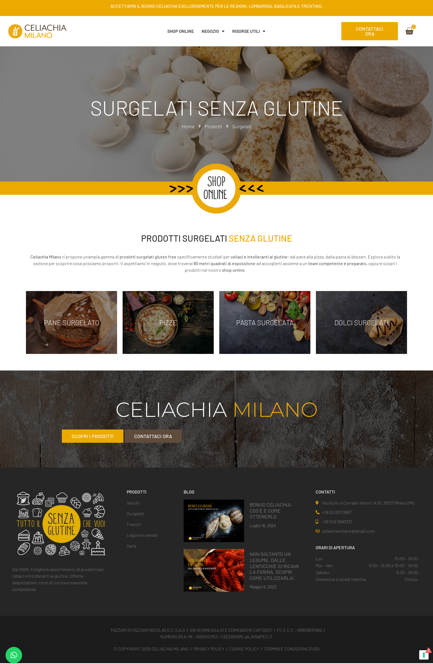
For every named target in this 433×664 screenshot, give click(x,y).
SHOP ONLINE (180, 31)
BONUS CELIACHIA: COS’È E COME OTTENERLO (271, 511)
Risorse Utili (248, 31)
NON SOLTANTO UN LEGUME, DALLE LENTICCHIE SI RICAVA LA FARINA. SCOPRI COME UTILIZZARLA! (274, 567)
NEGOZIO (213, 31)
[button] (14, 655)
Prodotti (213, 126)
